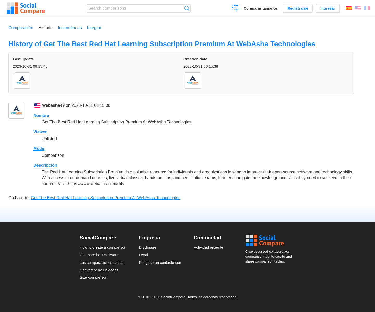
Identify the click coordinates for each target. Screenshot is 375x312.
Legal (143, 255)
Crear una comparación (235, 9)
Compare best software (99, 255)
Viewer (40, 132)
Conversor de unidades (99, 270)
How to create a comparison (103, 247)
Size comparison (93, 277)
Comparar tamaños (261, 8)
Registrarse (298, 8)
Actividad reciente (208, 247)
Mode (38, 148)
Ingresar (327, 8)
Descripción (45, 165)
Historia (46, 28)
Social (270, 240)
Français (367, 8)
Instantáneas (70, 28)
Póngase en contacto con (160, 262)
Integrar (94, 28)
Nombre (41, 115)
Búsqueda (186, 8)
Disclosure (147, 247)
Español (349, 8)
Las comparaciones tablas (101, 262)
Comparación (20, 28)
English (358, 8)
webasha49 (53, 105)
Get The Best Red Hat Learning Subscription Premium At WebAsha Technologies (179, 44)
